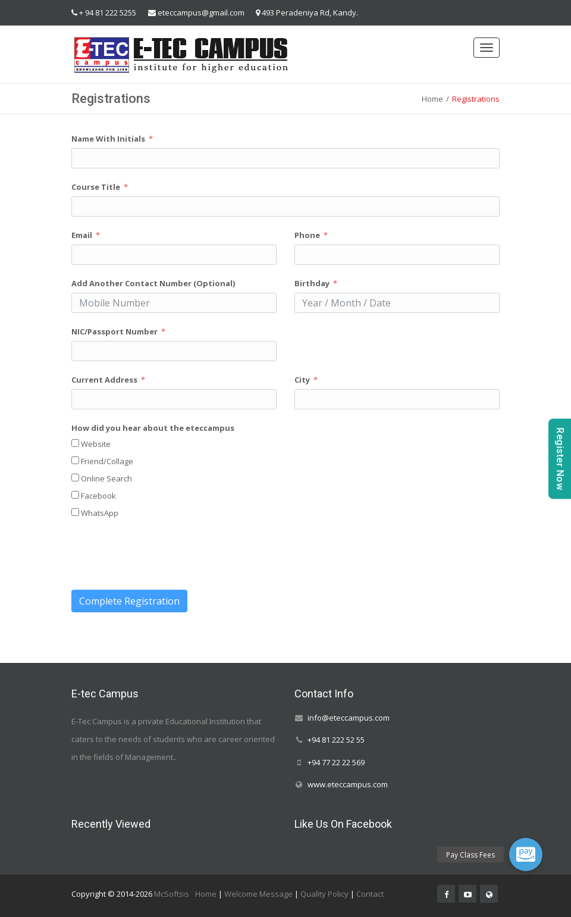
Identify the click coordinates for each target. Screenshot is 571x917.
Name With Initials (108, 138)
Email (81, 235)
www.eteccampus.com (348, 784)
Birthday (312, 283)
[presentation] (161, 554)
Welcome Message (258, 893)
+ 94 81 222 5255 (107, 12)
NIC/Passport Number (114, 331)
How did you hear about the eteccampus (152, 427)
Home (432, 98)
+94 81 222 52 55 (336, 740)
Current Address (104, 379)
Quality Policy (324, 893)
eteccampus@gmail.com (201, 12)
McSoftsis (171, 893)
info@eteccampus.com (349, 717)
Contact (370, 893)
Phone (307, 235)
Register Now (560, 458)
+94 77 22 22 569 (336, 762)
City (302, 379)
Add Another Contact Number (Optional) (153, 283)
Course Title (95, 186)
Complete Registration (129, 601)
